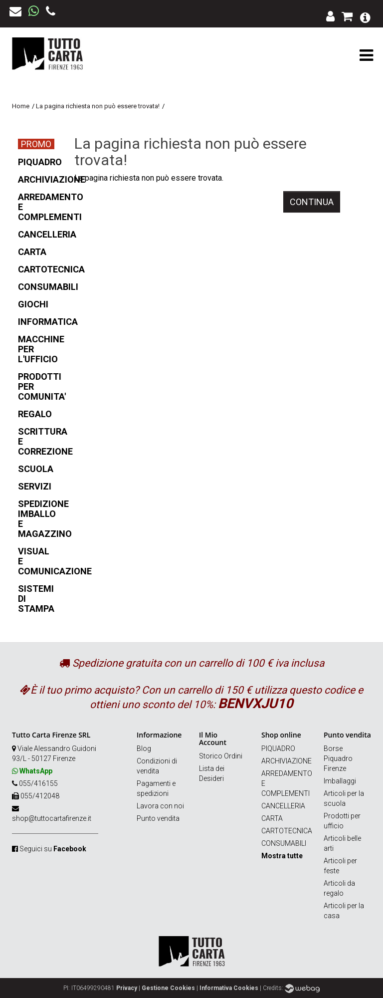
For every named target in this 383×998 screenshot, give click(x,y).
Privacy (126, 988)
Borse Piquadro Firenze (338, 758)
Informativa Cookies (228, 988)
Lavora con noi (160, 806)
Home (20, 106)
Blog (144, 748)
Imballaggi (340, 781)
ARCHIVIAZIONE (286, 761)
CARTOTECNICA (286, 831)
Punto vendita (158, 818)
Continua (312, 202)
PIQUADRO (278, 748)
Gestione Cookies (168, 988)
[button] (365, 16)
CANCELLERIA (283, 806)
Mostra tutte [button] (282, 856)
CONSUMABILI (283, 843)
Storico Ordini (220, 756)
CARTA (272, 818)
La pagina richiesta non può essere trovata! (98, 106)
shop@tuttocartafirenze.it (51, 818)
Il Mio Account (212, 738)
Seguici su (52, 849)
